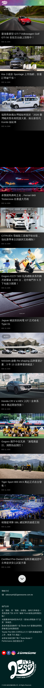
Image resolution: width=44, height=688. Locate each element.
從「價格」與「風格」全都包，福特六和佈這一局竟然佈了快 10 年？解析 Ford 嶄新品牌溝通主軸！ (22, 613)
